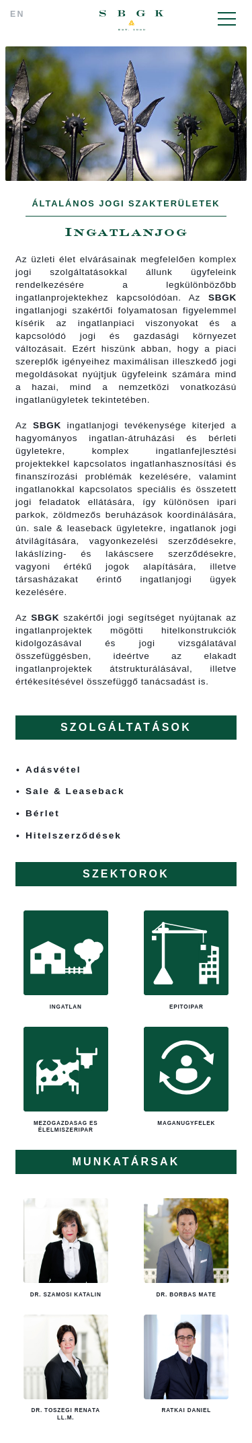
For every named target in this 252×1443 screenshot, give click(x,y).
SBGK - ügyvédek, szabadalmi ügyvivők (131, 20)
